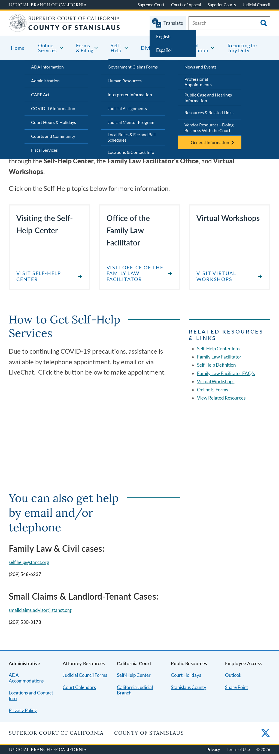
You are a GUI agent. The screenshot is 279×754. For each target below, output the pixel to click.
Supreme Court (151, 4)
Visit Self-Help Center (38, 276)
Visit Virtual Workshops (216, 276)
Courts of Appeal (186, 4)
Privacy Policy (23, 710)
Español (164, 50)
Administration (45, 80)
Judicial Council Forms (85, 675)
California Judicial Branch (135, 690)
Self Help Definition (216, 365)
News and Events (200, 66)
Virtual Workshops (215, 381)
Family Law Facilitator (219, 357)
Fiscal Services (44, 149)
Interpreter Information (130, 94)
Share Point (236, 687)
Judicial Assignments (127, 108)
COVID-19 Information (53, 108)
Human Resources (125, 80)
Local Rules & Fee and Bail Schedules (132, 137)
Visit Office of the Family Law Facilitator (135, 273)
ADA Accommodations (26, 678)
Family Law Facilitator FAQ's (226, 373)
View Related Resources (221, 398)
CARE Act (40, 94)
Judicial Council (256, 4)
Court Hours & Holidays (53, 122)
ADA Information (47, 66)
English (163, 36)
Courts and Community (53, 136)
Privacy (213, 749)
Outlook (233, 675)
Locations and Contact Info (31, 695)
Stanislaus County (188, 687)
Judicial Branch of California (48, 4)
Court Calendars (79, 687)
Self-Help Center (134, 675)
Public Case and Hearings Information (208, 97)
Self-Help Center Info (218, 348)
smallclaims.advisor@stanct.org (40, 610)
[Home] (64, 28)
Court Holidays (186, 675)
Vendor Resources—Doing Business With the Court (208, 127)
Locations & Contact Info (131, 152)
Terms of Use (238, 749)
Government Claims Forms (133, 66)
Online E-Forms (212, 389)
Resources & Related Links (208, 112)
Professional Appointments (198, 81)
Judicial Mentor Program (131, 122)
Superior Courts (222, 4)
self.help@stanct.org (29, 562)
